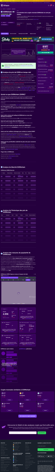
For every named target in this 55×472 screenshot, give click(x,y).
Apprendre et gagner (4, 444)
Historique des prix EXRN (23, 33)
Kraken (25, 87)
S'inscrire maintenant (29, 318)
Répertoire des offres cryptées (25, 136)
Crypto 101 (2, 446)
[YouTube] (42, 461)
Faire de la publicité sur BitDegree (30, 462)
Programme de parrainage (29, 461)
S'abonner (45, 449)
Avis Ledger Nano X (16, 469)
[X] (38, 461)
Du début (10, 158)
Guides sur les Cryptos (4, 449)
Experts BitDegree (28, 456)
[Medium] (48, 461)
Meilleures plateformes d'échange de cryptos (6, 460)
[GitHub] (38, 463)
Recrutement (27, 467)
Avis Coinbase (27, 449)
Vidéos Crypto (3, 452)
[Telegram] (40, 461)
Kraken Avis (27, 446)
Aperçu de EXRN (5, 33)
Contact (26, 468)
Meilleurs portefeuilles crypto (5, 464)
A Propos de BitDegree (28, 455)
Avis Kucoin (27, 450)
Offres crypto (3, 453)
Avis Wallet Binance (16, 470)
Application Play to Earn (4, 455)
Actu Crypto (2, 450)
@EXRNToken (6, 275)
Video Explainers (12, 156)
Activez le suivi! (36, 19)
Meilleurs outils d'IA (4, 467)
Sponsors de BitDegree (28, 464)
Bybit (23, 87)
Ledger (29, 90)
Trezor (33, 90)
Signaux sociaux (33, 33)
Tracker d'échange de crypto (23, 88)
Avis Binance (27, 447)
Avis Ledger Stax (15, 467)
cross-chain (18, 104)
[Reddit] (52, 461)
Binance (29, 87)
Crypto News (17, 154)
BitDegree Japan (27, 465)
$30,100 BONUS (45, 52)
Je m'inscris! (42, 432)
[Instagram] (50, 461)
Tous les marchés (13, 33)
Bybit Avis (26, 444)
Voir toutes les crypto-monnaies (27, 416)
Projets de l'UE (27, 459)
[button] (46, 2)
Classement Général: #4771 (4, 14)
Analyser (9, 399)
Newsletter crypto (3, 447)
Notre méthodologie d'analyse (29, 458)
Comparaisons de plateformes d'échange (5, 462)
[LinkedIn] (46, 461)
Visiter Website (32, 322)
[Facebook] (44, 461)
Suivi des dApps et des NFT (5, 470)
